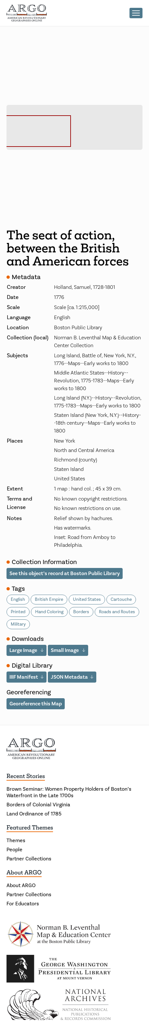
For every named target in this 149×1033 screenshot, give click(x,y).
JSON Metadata (69, 677)
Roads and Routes (117, 612)
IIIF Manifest (23, 677)
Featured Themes (30, 827)
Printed (18, 612)
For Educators (23, 903)
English (18, 599)
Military (18, 624)
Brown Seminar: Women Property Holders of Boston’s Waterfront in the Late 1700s (69, 792)
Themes (16, 840)
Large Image (23, 650)
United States (87, 599)
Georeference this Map (35, 703)
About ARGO (24, 872)
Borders (81, 612)
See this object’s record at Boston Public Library (64, 573)
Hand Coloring (49, 612)
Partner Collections (29, 859)
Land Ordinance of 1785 (34, 814)
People (14, 849)
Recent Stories (26, 776)
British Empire (49, 599)
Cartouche (121, 599)
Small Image (65, 650)
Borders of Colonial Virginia (38, 804)
